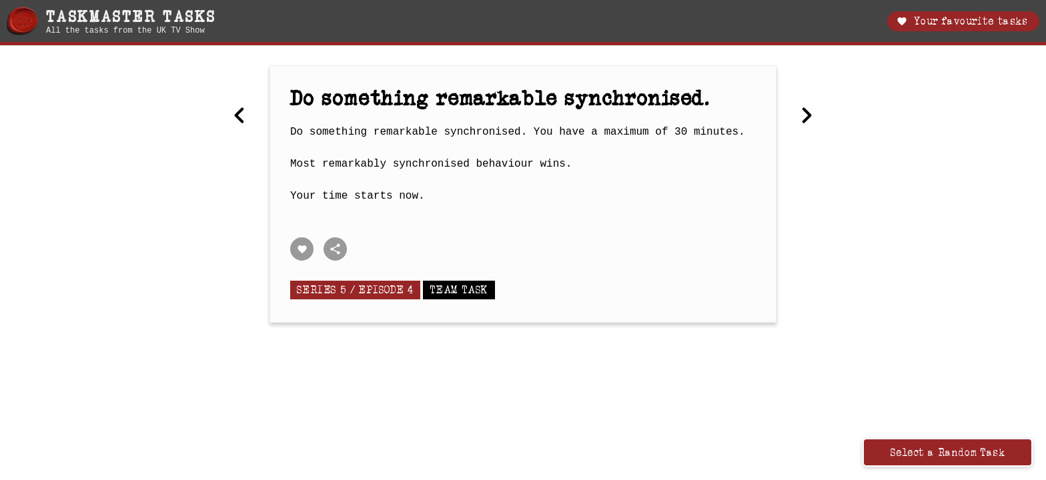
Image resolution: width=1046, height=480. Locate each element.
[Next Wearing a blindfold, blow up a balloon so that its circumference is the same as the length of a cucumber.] (806, 117)
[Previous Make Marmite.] (239, 117)
